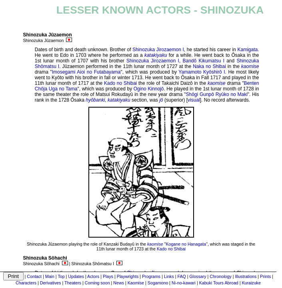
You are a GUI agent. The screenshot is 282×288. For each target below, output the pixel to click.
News (118, 282)
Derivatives (50, 282)
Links (169, 276)
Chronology (221, 276)
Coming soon (97, 282)
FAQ (181, 276)
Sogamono (158, 282)
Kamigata (247, 49)
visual (194, 100)
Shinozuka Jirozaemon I (158, 49)
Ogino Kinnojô (149, 89)
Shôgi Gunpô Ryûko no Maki (216, 94)
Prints (265, 276)
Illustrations (245, 276)
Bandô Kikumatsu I (203, 61)
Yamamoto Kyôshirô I (201, 72)
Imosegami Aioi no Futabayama (86, 72)
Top (61, 276)
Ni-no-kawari (184, 282)
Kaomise (136, 282)
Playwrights (127, 276)
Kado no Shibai (120, 83)
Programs (151, 276)
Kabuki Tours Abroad (218, 282)
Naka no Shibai (209, 66)
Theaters (72, 282)
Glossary (198, 276)
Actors (93, 276)
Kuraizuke (251, 282)
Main (49, 276)
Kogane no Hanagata (186, 244)
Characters (26, 282)
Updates (76, 276)
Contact (34, 276)
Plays (108, 276)
